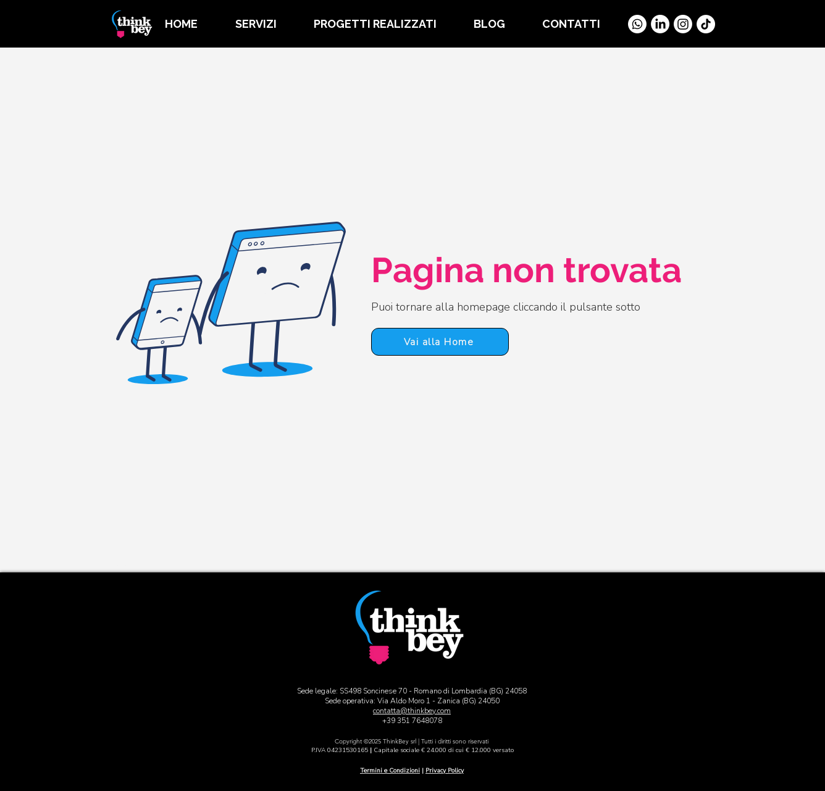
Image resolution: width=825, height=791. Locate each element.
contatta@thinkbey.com (412, 711)
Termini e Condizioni (390, 770)
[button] (265, 24)
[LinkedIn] (660, 24)
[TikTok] (706, 24)
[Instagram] (683, 24)
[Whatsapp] (637, 24)
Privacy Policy (444, 770)
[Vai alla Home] (121, 562)
